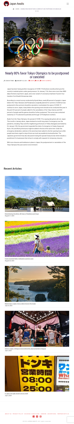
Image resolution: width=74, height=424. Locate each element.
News (17, 9)
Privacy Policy (18, 413)
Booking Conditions (31, 413)
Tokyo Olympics (45, 80)
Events (31, 80)
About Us (8, 413)
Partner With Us (63, 413)
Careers (43, 413)
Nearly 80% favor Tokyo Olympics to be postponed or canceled (41, 9)
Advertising (52, 413)
